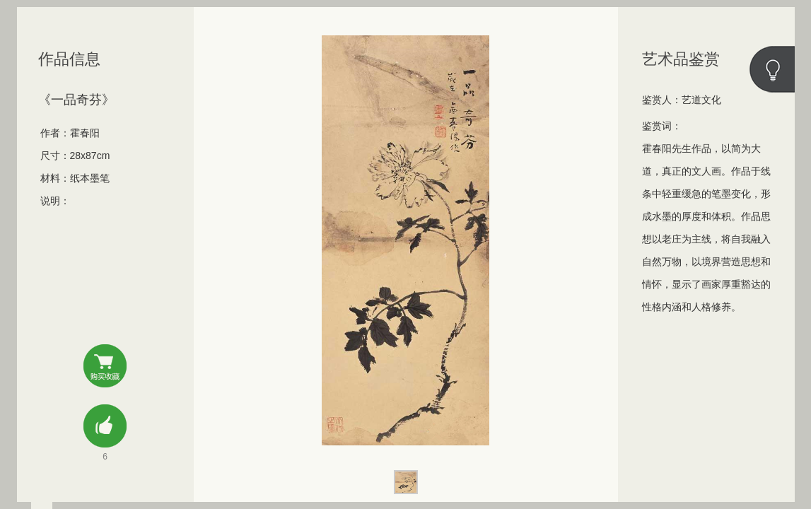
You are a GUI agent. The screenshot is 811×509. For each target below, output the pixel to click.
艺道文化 (701, 99)
